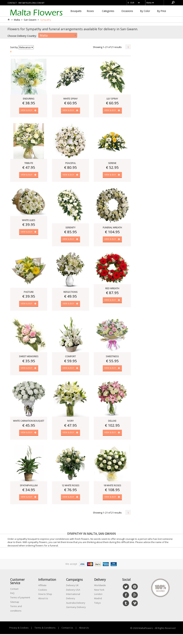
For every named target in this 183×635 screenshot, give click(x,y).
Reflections (70, 292)
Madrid (98, 599)
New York (99, 590)
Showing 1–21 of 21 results (107, 47)
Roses (90, 11)
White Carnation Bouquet (28, 421)
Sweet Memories (28, 357)
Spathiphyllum (29, 486)
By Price (161, 11)
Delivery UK (72, 586)
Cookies (42, 590)
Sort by (14, 47)
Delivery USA (73, 590)
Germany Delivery (76, 608)
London (98, 595)
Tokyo (97, 603)
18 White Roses (112, 486)
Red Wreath (112, 288)
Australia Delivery (75, 603)
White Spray (70, 98)
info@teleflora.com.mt (31, 2)
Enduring (28, 98)
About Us (43, 599)
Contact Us (67, 628)
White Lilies (28, 220)
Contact (14, 590)
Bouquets (76, 11)
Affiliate (42, 586)
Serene (112, 163)
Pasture (29, 292)
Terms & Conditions (45, 628)
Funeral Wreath (112, 227)
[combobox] (57, 35)
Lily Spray (112, 98)
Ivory (70, 421)
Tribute (28, 163)
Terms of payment (20, 598)
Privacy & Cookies (19, 628)
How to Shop (45, 595)
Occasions (127, 11)
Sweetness (112, 357)
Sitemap (14, 603)
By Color (145, 11)
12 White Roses (70, 486)
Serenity (70, 227)
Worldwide (100, 586)
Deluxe (112, 421)
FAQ (12, 594)
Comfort (70, 357)
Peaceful (70, 163)
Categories (108, 11)
